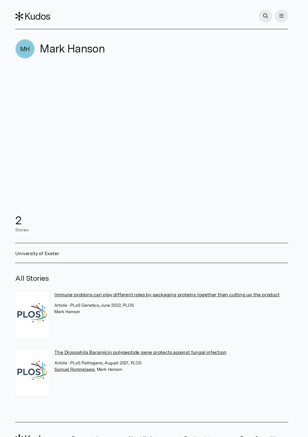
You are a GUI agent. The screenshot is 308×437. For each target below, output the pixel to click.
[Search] (265, 16)
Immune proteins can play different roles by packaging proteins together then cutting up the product (166, 295)
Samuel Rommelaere (74, 369)
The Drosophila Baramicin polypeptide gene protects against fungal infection (140, 352)
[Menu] (281, 16)
